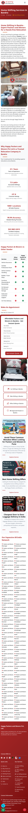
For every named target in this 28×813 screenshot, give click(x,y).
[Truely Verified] (13, 758)
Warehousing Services (19, 790)
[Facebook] (1, 758)
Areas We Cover (5, 771)
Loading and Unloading (19, 783)
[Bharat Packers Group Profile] (16, 758)
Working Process (6, 773)
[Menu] (25, 3)
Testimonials (5, 779)
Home (3, 15)
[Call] (3, 805)
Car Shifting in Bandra (15, 389)
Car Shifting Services (21, 774)
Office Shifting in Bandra (15, 403)
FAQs (3, 781)
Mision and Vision (6, 776)
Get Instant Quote (14, 353)
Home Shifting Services (19, 766)
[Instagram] (7, 758)
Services (8, 15)
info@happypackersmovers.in (9, 810)
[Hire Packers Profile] (20, 758)
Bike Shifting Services (21, 776)
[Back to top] (24, 809)
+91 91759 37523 (6, 808)
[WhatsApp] (3, 809)
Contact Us (4, 784)
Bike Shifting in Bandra (15, 396)
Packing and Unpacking (19, 779)
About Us (4, 766)
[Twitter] (4, 758)
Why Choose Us (5, 768)
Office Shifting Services (19, 770)
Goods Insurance (20, 787)
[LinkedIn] (9, 758)
